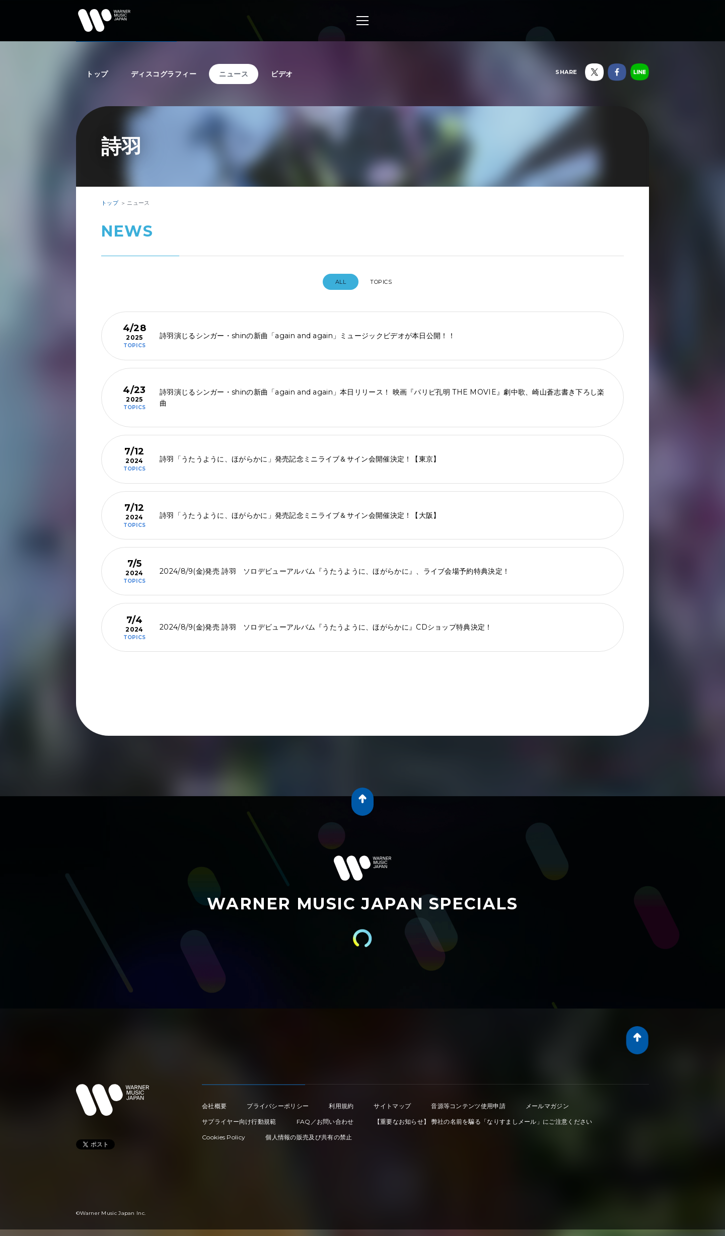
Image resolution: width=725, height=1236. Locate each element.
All (335, 281)
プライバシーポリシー (278, 1102)
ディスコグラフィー (164, 74)
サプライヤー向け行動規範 (239, 1117)
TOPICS (384, 281)
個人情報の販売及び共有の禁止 (308, 1133)
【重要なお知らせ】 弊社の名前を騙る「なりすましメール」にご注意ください (483, 1117)
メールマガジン (547, 1102)
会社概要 (214, 1102)
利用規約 (341, 1102)
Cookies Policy (223, 1133)
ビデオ (282, 74)
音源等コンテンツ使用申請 (468, 1102)
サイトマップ (392, 1102)
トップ (97, 74)
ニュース (233, 74)
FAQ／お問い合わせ (325, 1117)
